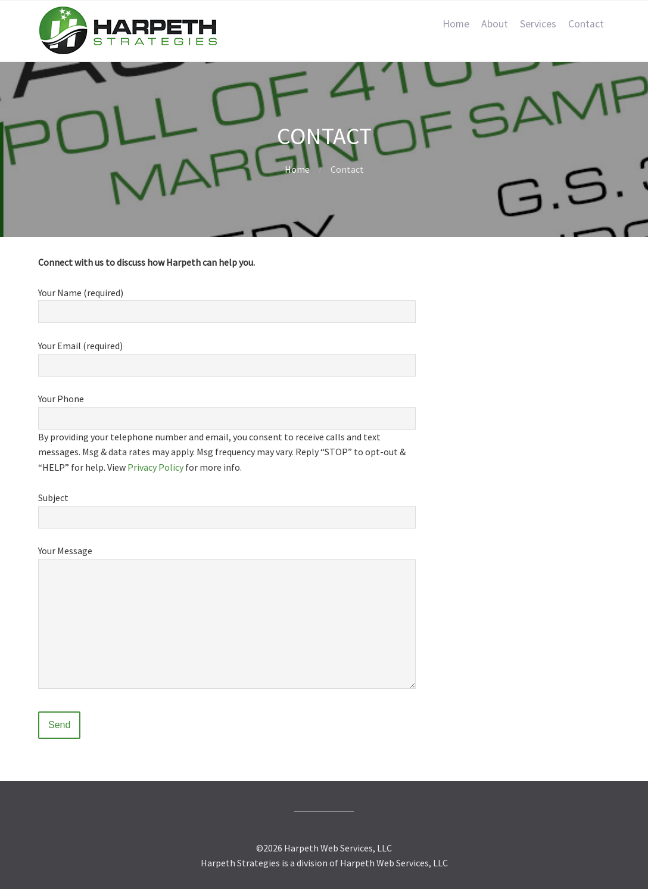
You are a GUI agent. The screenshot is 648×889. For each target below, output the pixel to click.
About (494, 23)
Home (456, 23)
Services (538, 23)
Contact (586, 23)
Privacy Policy (155, 467)
